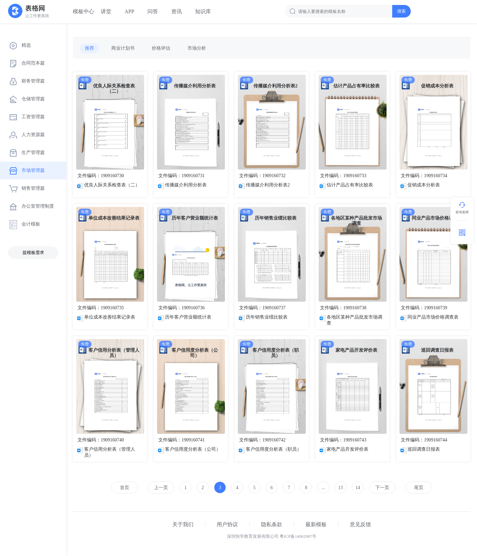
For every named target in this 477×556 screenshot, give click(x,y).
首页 (124, 487)
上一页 (161, 487)
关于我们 (182, 524)
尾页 (418, 487)
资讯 (176, 11)
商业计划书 (122, 48)
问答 (152, 11)
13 (340, 487)
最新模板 (316, 524)
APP (129, 11)
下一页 (382, 487)
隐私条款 (271, 524)
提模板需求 (33, 252)
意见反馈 (360, 524)
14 (357, 487)
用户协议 (227, 524)
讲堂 (106, 11)
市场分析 (196, 48)
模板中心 (83, 11)
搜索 (401, 11)
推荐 (89, 48)
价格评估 (161, 48)
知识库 (203, 11)
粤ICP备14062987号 (298, 536)
